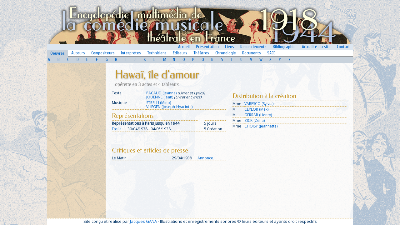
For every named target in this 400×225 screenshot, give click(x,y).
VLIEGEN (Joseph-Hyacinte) (169, 106)
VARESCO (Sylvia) (258, 103)
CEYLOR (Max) (256, 109)
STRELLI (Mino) (158, 102)
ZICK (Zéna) (254, 120)
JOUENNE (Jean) (159, 97)
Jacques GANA (143, 221)
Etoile (117, 129)
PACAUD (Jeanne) (161, 93)
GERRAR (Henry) (258, 115)
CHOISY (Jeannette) (261, 126)
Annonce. (206, 158)
